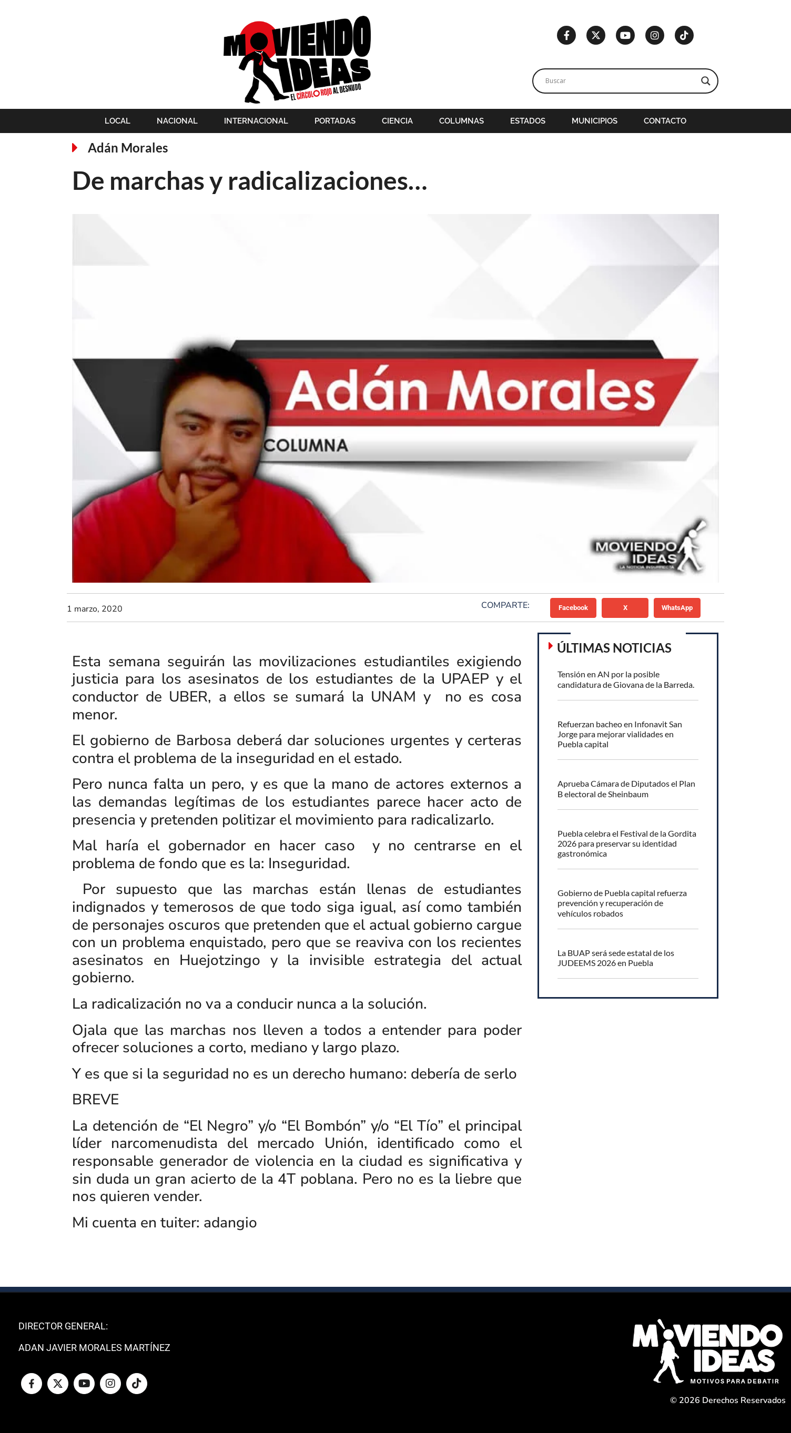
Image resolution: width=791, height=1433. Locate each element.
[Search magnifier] (705, 81)
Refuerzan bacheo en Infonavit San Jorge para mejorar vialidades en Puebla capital (619, 734)
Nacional (177, 121)
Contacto (665, 121)
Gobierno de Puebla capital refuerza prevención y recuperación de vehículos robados (622, 903)
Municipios (594, 121)
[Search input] (620, 81)
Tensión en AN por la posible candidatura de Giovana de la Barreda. (625, 679)
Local (117, 121)
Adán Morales (128, 147)
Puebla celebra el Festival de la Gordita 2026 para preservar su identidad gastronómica (626, 843)
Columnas (461, 121)
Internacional (256, 121)
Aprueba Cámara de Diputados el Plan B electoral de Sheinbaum (626, 788)
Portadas (335, 121)
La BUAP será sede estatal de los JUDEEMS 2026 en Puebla (615, 958)
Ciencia (397, 121)
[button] (573, 608)
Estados (527, 121)
